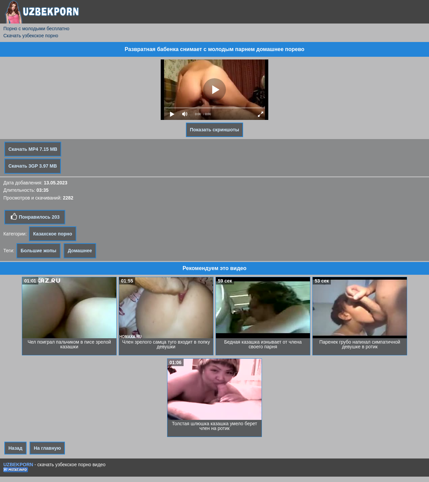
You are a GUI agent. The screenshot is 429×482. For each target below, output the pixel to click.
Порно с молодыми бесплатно (36, 28)
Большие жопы (38, 250)
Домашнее (80, 250)
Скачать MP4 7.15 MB (32, 149)
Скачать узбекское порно (30, 35)
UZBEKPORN (18, 464)
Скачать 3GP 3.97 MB (32, 166)
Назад (15, 448)
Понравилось (35, 216)
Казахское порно (52, 233)
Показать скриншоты (214, 129)
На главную (47, 448)
